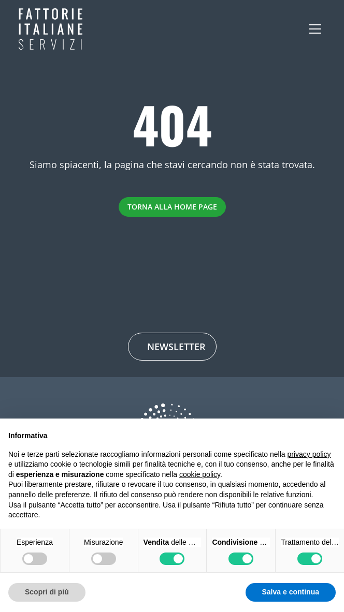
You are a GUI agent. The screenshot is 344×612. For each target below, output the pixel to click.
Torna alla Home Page (172, 207)
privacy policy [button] (309, 454)
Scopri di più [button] (47, 592)
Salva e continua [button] (290, 592)
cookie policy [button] (199, 474)
